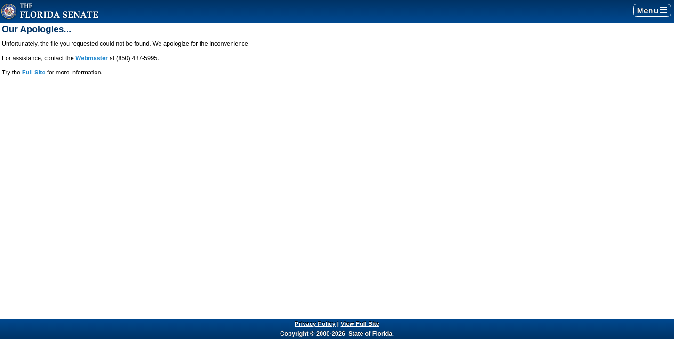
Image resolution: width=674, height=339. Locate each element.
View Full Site (360, 323)
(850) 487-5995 (137, 58)
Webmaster (91, 58)
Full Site (34, 72)
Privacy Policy (315, 323)
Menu (652, 11)
